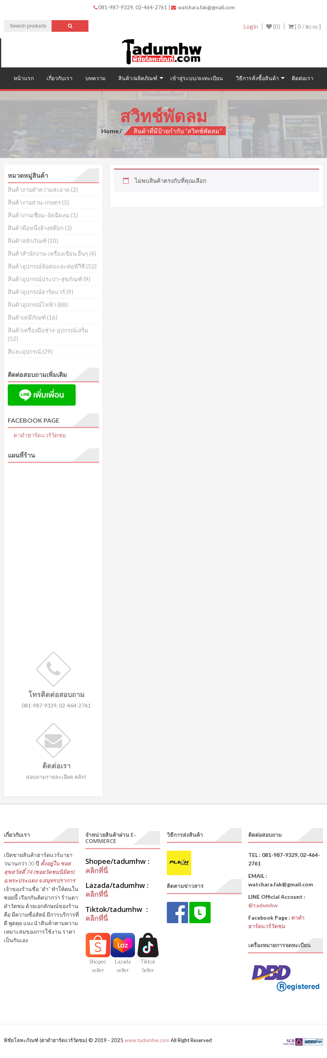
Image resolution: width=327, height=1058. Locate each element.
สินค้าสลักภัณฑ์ (27, 240)
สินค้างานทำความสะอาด (39, 189)
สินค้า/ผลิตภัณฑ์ (137, 78)
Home (110, 130)
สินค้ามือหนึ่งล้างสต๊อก (36, 227)
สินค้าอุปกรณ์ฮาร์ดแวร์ (36, 291)
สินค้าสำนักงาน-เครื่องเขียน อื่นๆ (48, 253)
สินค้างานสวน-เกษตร (34, 202)
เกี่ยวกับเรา (60, 78)
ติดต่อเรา (302, 78)
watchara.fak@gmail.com (203, 7)
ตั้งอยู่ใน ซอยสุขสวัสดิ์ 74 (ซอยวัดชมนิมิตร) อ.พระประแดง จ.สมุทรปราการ (39, 872)
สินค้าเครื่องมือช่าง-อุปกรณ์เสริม (48, 330)
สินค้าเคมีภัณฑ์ (27, 317)
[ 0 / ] (304, 26)
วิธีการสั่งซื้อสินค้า (257, 78)
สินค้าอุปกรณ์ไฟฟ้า (32, 304)
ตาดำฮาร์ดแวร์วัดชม (40, 435)
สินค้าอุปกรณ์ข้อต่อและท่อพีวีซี (46, 266)
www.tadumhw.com (147, 1040)
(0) (273, 26)
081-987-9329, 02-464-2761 (130, 7)
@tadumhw (263, 905)
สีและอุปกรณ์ (24, 351)
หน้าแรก (24, 78)
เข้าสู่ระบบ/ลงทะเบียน (196, 78)
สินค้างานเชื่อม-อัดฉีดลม (39, 215)
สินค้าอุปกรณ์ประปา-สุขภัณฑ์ (45, 278)
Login (250, 26)
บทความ (95, 78)
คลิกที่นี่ (96, 870)
